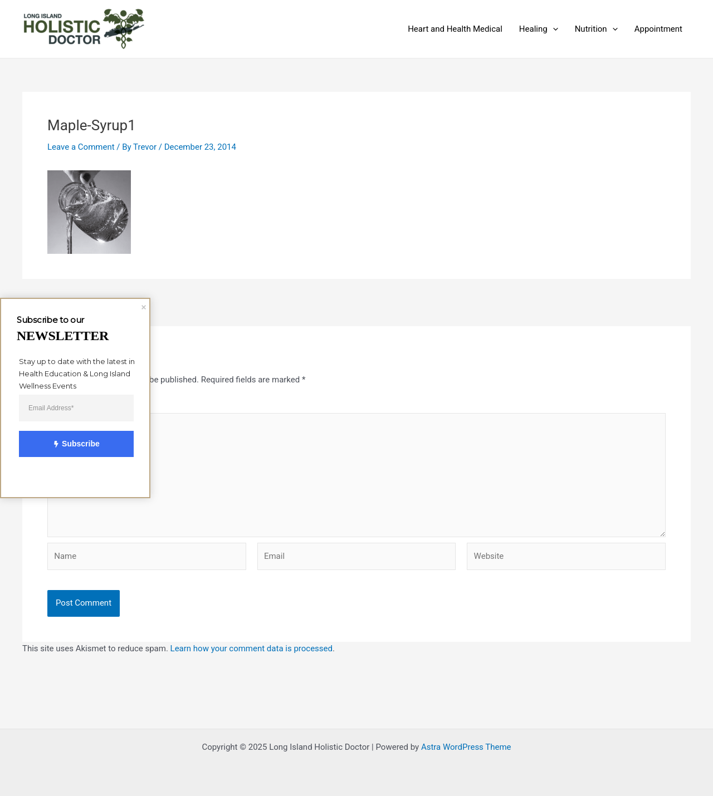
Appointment (658, 29)
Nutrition (596, 29)
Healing (538, 29)
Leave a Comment (81, 147)
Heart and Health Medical (455, 29)
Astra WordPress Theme (466, 747)
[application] (553, 29)
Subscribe (70, 444)
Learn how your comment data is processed (251, 648)
